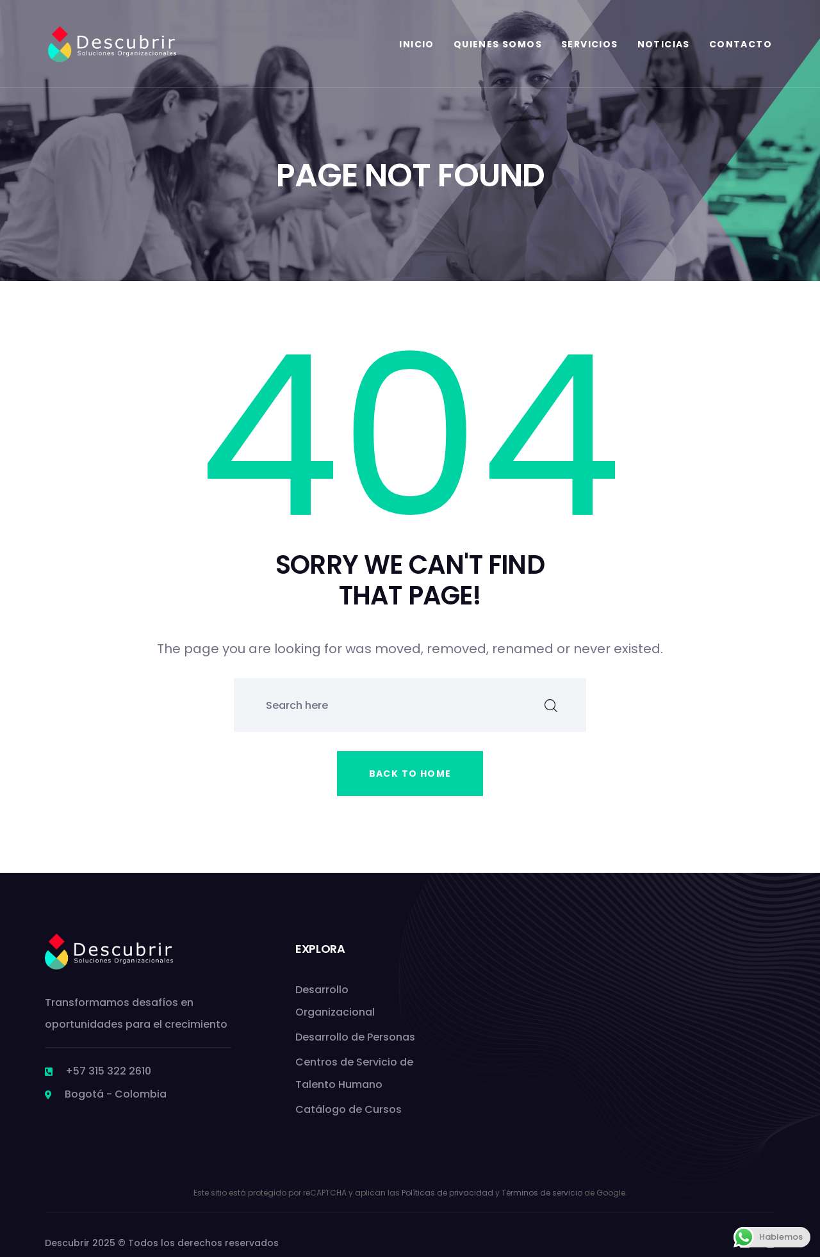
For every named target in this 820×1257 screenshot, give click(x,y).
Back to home (410, 773)
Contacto (740, 44)
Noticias (663, 44)
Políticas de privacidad (447, 1192)
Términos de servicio (542, 1192)
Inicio (416, 44)
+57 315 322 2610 (108, 1071)
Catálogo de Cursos (348, 1109)
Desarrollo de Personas (355, 1037)
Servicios (589, 44)
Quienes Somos (498, 44)
